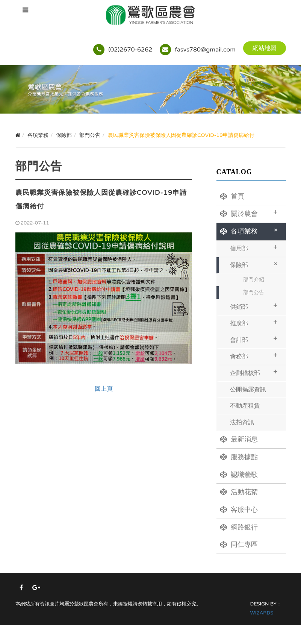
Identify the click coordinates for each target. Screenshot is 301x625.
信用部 (254, 247)
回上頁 (104, 389)
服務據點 (239, 457)
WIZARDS (262, 613)
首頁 (232, 196)
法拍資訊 (242, 422)
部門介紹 (253, 279)
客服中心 (239, 509)
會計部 (254, 339)
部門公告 (253, 292)
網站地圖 (265, 48)
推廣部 (254, 322)
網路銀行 (239, 527)
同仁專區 (239, 544)
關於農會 (249, 213)
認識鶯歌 (239, 474)
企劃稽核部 (254, 372)
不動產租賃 (245, 406)
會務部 (254, 355)
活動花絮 (239, 492)
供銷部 (254, 306)
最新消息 (239, 439)
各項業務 (250, 230)
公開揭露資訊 (248, 389)
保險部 (255, 264)
